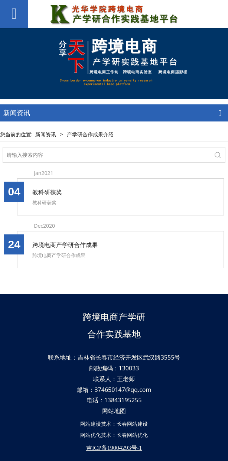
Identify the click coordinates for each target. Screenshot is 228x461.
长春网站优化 (132, 434)
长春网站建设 (132, 423)
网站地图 (114, 411)
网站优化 (90, 434)
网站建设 (90, 423)
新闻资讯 (45, 134)
